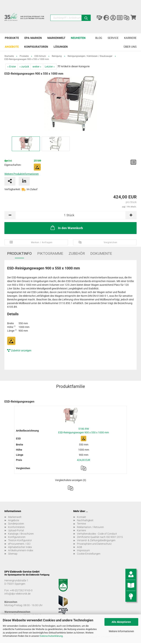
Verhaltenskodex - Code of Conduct (97, 533)
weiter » (36, 66)
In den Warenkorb (66, 228)
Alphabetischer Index (20, 547)
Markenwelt (56, 38)
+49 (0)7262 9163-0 (21, 590)
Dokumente (101, 253)
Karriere (130, 38)
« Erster (11, 66)
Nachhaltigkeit (85, 520)
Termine (81, 523)
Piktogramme (50, 253)
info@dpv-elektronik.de (17, 593)
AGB (79, 547)
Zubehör (77, 253)
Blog (98, 38)
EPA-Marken (33, 38)
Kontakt (81, 517)
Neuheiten (78, 38)
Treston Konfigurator (20, 540)
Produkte (12, 38)
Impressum (83, 550)
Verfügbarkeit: (12, 189)
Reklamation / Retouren (90, 527)
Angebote (12, 46)
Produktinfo (19, 253)
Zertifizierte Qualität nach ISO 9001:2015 (100, 537)
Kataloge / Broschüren (21, 533)
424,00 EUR (83, 459)
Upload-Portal (16, 530)
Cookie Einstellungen (88, 553)
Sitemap (12, 553)
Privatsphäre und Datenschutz (94, 543)
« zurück (24, 66)
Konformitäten (16, 527)
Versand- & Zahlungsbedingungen (96, 540)
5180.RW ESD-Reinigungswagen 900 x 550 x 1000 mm (83, 430)
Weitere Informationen (121, 631)
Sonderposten (16, 523)
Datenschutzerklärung (51, 636)
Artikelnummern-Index (20, 550)
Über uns (130, 46)
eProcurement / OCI (19, 543)
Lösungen (61, 46)
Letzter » (50, 66)
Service (113, 38)
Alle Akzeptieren (121, 621)
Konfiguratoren (36, 46)
